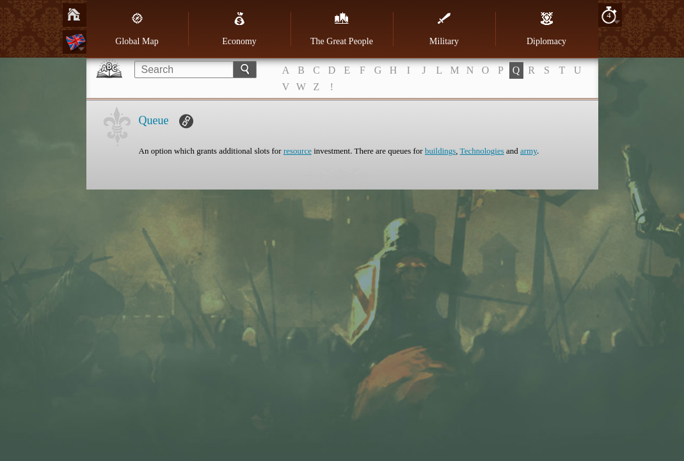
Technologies (482, 151)
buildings (440, 151)
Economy (239, 29)
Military (444, 29)
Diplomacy (546, 29)
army (528, 151)
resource (297, 151)
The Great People (341, 29)
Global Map (136, 29)
